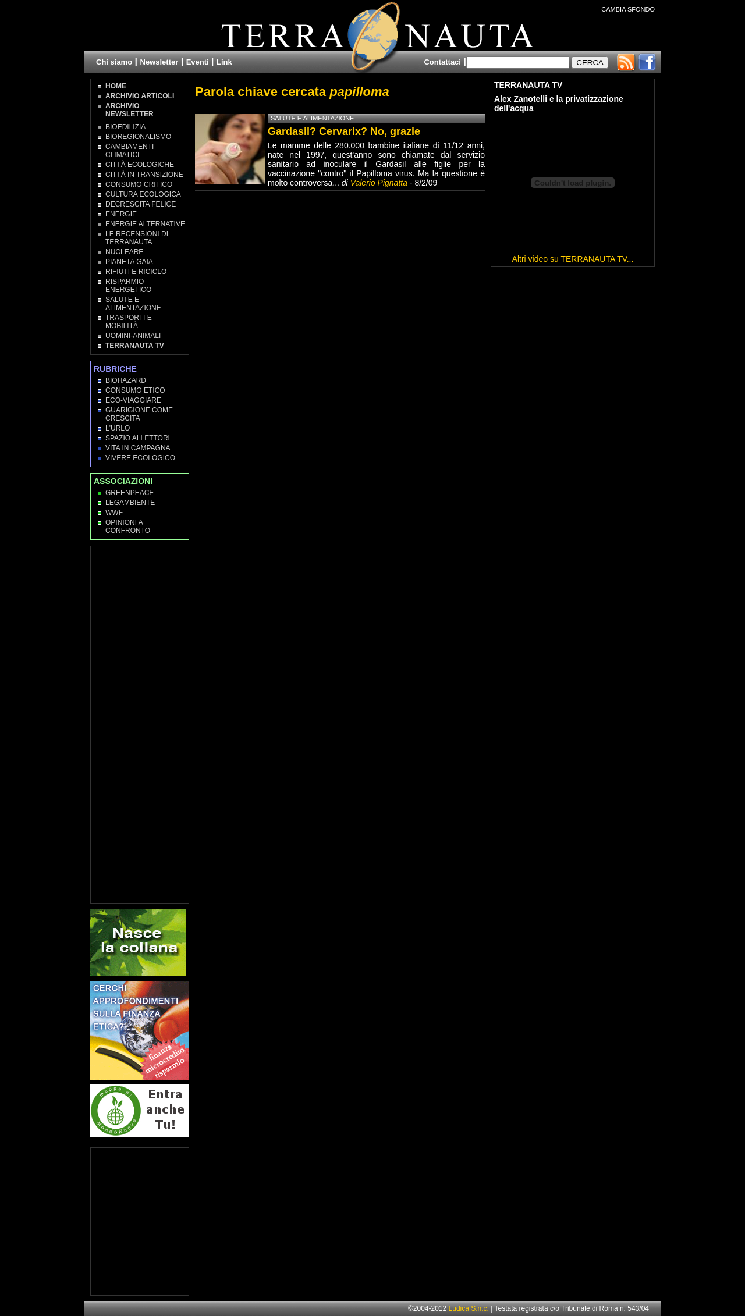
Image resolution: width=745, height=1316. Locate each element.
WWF (114, 512)
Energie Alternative (145, 224)
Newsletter (159, 62)
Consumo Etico (135, 390)
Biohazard (125, 380)
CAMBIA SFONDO (628, 9)
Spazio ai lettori (137, 438)
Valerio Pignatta (378, 182)
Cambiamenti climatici (129, 151)
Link (224, 62)
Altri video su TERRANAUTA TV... (573, 259)
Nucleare (124, 252)
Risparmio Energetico (128, 286)
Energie (121, 214)
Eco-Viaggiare (133, 400)
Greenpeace (129, 493)
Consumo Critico (138, 184)
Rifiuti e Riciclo (135, 272)
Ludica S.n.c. (469, 1308)
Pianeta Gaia (129, 262)
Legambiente (130, 503)
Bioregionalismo (138, 137)
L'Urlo (117, 428)
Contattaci (442, 62)
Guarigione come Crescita (139, 414)
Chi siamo (114, 62)
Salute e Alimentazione (133, 304)
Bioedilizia (125, 127)
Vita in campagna (138, 448)
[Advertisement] (140, 723)
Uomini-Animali (133, 336)
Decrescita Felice (140, 204)
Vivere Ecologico (140, 458)
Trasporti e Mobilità (128, 322)
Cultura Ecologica (143, 194)
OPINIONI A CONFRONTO (127, 526)
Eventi (197, 62)
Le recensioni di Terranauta (136, 238)
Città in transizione (144, 174)
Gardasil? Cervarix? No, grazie (344, 131)
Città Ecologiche (139, 165)
